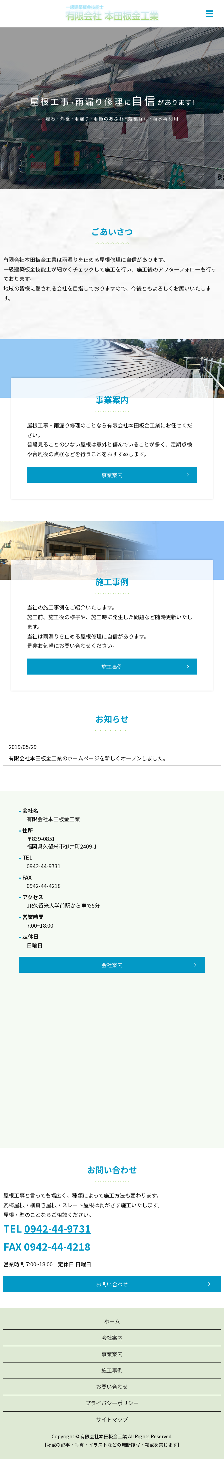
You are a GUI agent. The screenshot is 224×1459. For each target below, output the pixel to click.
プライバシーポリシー (112, 1403)
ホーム (112, 1321)
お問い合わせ (112, 1284)
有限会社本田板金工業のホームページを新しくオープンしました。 (88, 758)
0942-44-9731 (57, 1228)
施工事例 (112, 667)
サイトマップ (112, 1419)
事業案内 (112, 475)
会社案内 (112, 1337)
